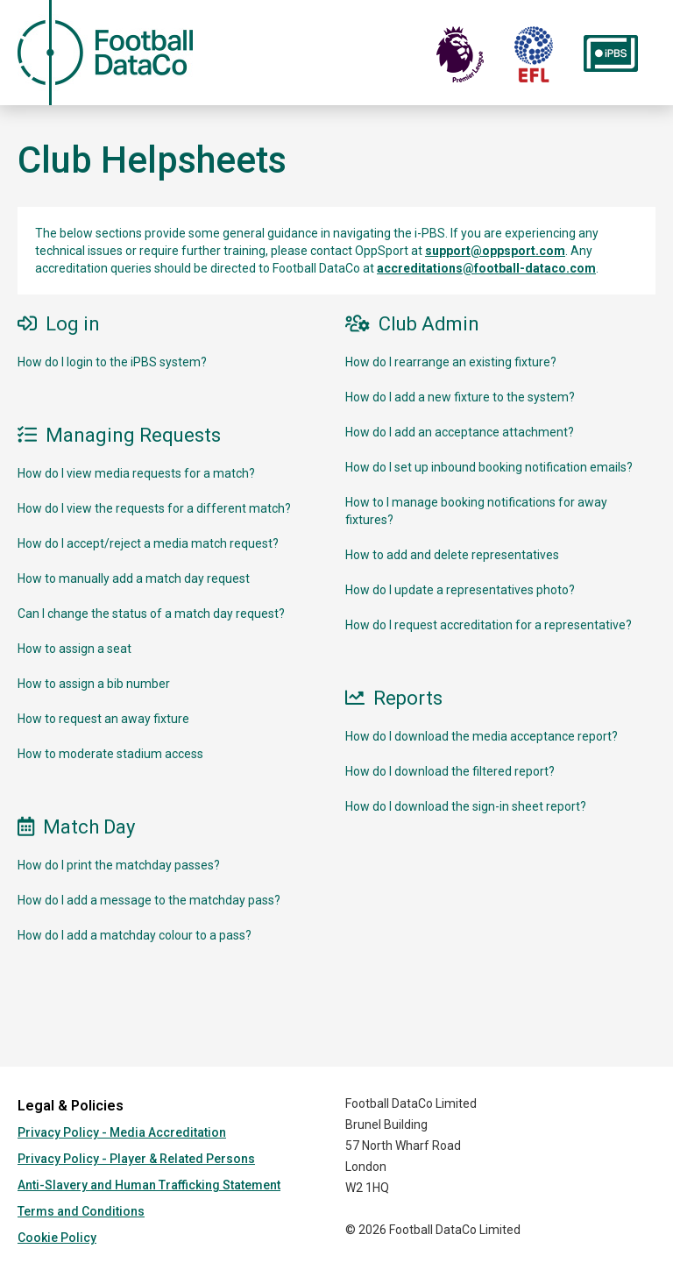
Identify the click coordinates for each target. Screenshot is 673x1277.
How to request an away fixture (103, 719)
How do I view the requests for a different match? (154, 508)
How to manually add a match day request (134, 578)
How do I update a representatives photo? (460, 590)
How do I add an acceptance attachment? (459, 432)
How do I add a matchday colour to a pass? (134, 935)
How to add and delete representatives (452, 555)
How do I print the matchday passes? (119, 865)
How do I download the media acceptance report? (481, 736)
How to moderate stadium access (110, 754)
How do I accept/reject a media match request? (148, 543)
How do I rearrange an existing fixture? (450, 362)
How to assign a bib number (94, 684)
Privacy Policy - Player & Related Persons (136, 1159)
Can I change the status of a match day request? (151, 614)
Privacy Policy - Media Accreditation (122, 1132)
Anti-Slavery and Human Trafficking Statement (149, 1185)
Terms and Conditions (81, 1211)
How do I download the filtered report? (450, 771)
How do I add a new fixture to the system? (460, 397)
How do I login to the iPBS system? (112, 362)
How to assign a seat (74, 649)
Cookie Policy (57, 1238)
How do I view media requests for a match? (136, 473)
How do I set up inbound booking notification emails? (489, 467)
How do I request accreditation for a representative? (488, 625)
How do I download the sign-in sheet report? (465, 806)
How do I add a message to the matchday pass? (149, 900)
